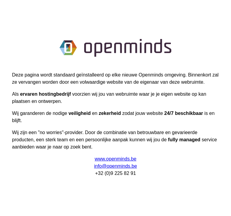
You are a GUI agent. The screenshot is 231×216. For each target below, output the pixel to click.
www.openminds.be (116, 158)
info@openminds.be (115, 166)
